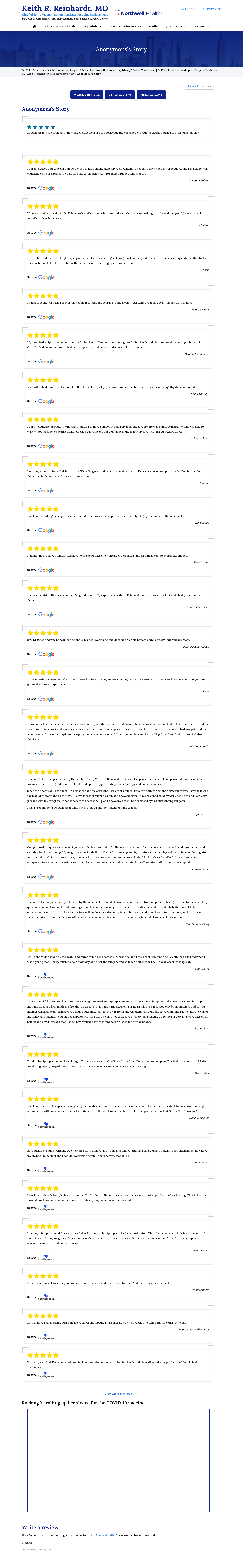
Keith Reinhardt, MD (101, 1535)
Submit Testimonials (199, 86)
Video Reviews (151, 94)
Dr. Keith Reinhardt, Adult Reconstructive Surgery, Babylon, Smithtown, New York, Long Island (75, 70)
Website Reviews (87, 94)
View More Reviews (118, 1393)
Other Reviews (120, 94)
